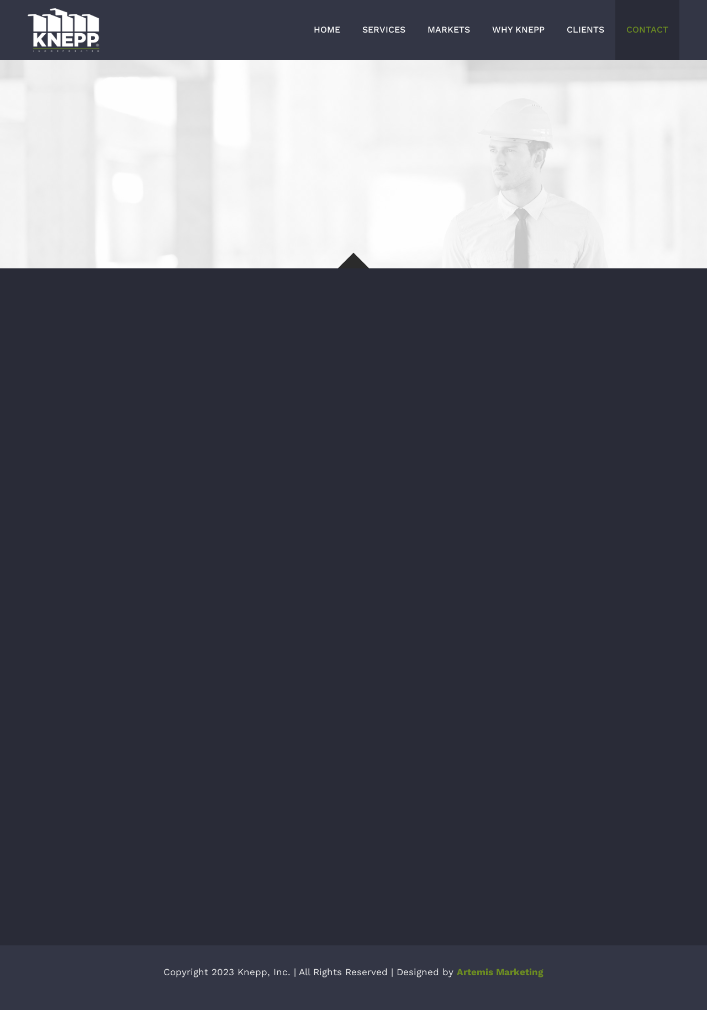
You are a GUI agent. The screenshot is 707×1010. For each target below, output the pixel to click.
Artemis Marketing (500, 971)
